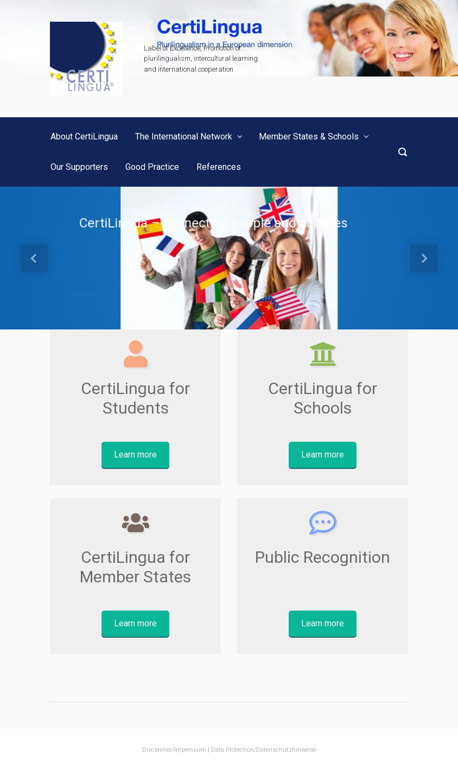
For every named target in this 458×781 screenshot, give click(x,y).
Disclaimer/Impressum (174, 749)
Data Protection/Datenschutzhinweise (263, 749)
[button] (34, 258)
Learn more (91, 294)
